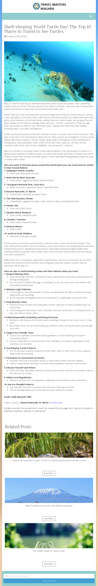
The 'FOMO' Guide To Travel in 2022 (49, 537)
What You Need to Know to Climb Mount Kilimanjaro (49, 492)
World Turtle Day (11, 114)
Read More (49, 473)
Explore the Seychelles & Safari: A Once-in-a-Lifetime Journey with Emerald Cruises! (49, 447)
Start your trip (49, 580)
